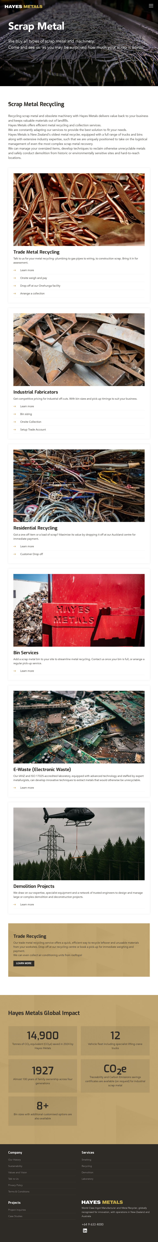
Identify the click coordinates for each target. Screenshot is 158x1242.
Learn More (24, 963)
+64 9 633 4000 (92, 1224)
